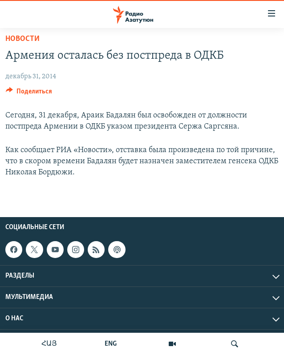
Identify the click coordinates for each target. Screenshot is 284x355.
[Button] (29, 93)
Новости (22, 39)
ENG (111, 343)
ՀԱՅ (49, 343)
